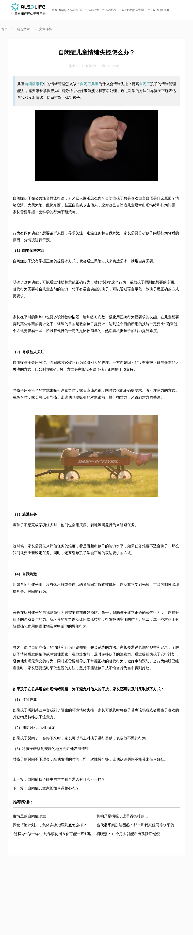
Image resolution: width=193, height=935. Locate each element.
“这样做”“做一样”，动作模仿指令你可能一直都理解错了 (58, 834)
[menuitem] (54, 10)
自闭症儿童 (89, 84)
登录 (159, 10)
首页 (54, 10)
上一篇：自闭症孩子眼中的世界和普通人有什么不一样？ (59, 779)
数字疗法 (64, 10)
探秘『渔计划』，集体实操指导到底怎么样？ (50, 825)
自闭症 (144, 84)
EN (153, 10)
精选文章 (23, 29)
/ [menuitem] (163, 10)
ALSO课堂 (128, 10)
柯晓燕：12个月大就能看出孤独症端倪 (128, 834)
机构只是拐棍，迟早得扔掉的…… (124, 816)
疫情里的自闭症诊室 (29, 816)
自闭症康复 (34, 84)
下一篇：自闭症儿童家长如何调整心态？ (46, 788)
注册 (166, 10)
